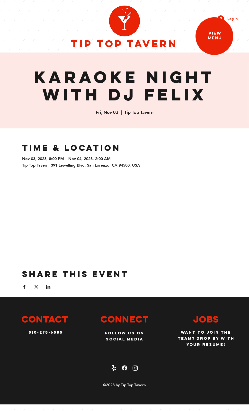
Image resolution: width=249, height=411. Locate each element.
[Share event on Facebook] (24, 287)
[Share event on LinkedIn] (48, 287)
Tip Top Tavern (124, 43)
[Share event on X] (36, 287)
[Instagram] (135, 368)
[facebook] (124, 368)
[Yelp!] (113, 368)
